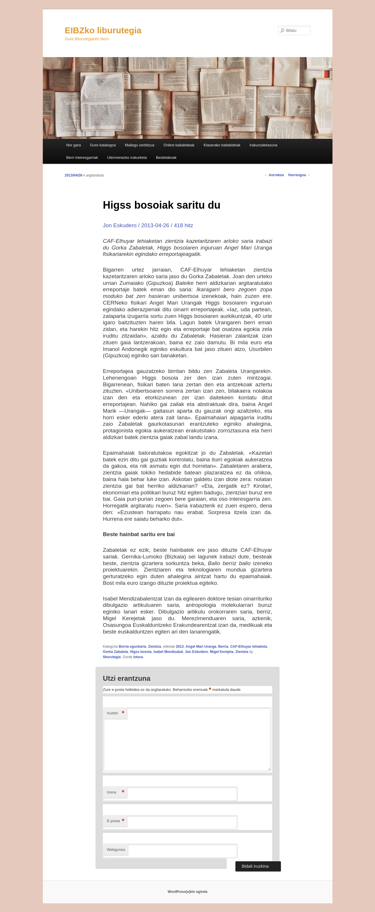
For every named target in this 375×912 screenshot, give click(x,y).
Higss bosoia (141, 652)
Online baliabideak (179, 145)
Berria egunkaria (132, 647)
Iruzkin (115, 713)
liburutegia (111, 657)
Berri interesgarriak (82, 157)
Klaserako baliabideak (222, 145)
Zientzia (154, 647)
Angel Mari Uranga (201, 647)
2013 (180, 647)
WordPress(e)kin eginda (187, 892)
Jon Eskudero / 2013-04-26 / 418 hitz (148, 225)
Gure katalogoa (103, 145)
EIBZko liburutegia (103, 30)
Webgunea (116, 849)
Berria (223, 647)
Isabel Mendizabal (168, 652)
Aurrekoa (274, 175)
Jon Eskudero (196, 652)
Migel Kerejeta (221, 652)
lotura (138, 657)
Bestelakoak (166, 157)
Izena (115, 792)
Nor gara (73, 145)
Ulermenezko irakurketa (127, 157)
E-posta (115, 821)
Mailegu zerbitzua (139, 145)
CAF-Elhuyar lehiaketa (248, 647)
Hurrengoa (299, 175)
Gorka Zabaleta (115, 652)
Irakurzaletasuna (263, 145)
